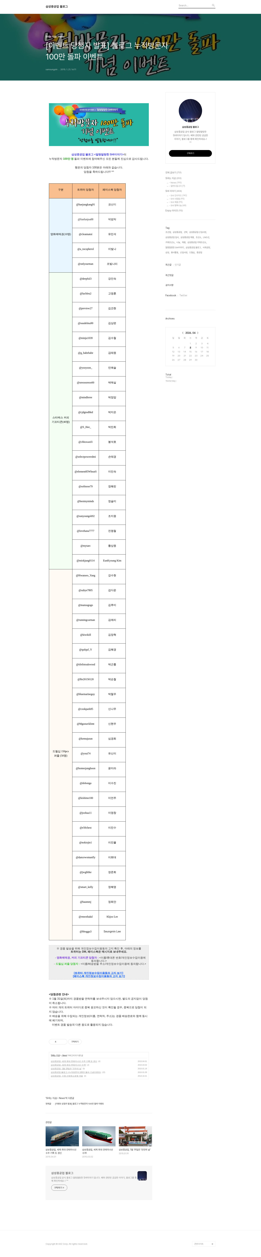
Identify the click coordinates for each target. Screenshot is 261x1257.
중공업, (200, 252)
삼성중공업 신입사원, (198, 232)
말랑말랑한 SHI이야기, (174, 247)
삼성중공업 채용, (187, 237)
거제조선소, (170, 242)
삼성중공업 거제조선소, (197, 242)
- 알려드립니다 (177, 186)
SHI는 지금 (55, 1055)
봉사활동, (175, 252)
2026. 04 (190, 332)
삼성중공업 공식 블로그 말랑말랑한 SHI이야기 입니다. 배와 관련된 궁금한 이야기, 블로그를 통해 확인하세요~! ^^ (94, 1179)
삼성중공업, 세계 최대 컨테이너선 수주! (68, 1065)
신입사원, (184, 252)
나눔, (178, 242)
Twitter (183, 295)
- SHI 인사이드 (178, 195)
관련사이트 (198, 1244)
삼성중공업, (177, 232)
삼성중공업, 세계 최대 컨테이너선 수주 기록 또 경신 (74, 1061)
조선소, (199, 237)
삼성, (167, 252)
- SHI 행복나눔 (177, 205)
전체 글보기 (173, 172)
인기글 (178, 264)
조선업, (168, 232)
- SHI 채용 (176, 202)
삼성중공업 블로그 (57, 6)
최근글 (168, 264)
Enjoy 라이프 (174, 210)
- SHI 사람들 (176, 199)
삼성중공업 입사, (172, 237)
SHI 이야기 (173, 191)
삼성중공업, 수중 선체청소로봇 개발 (67, 1076)
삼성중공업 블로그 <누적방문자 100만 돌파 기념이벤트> (76, 1072)
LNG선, (206, 237)
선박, (186, 232)
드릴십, (192, 252)
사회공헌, (207, 247)
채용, (184, 242)
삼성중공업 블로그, (193, 247)
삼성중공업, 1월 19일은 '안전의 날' (66, 1068)
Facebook (170, 295)
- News (64, 1055)
